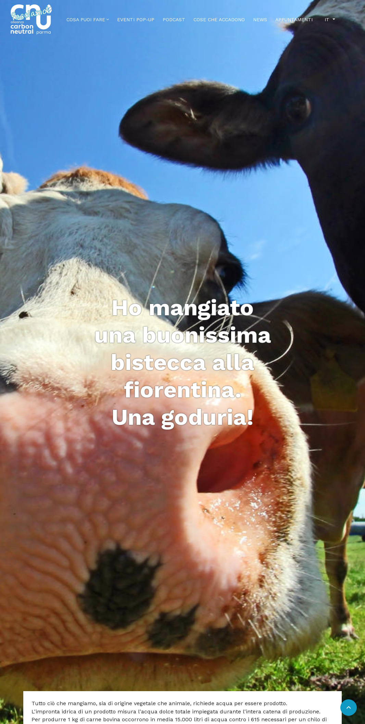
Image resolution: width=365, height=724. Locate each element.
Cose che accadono (219, 19)
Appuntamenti (294, 19)
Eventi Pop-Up (135, 19)
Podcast (174, 19)
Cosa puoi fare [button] (87, 19)
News (260, 19)
